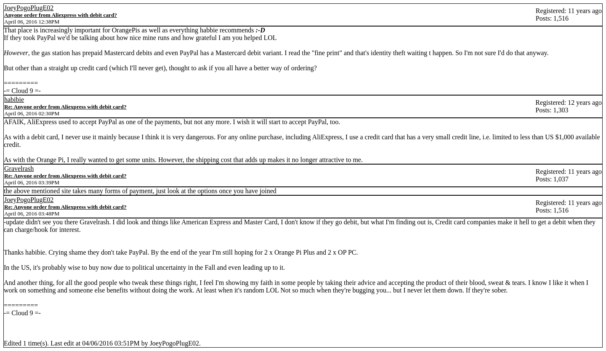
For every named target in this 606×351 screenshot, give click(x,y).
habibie (14, 99)
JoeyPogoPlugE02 (28, 7)
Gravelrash (19, 168)
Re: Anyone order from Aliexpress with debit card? (65, 107)
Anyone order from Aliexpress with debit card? (60, 15)
